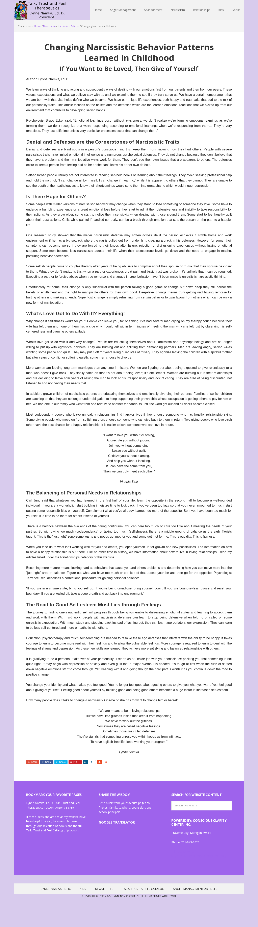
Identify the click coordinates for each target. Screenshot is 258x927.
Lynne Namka (40, 10)
